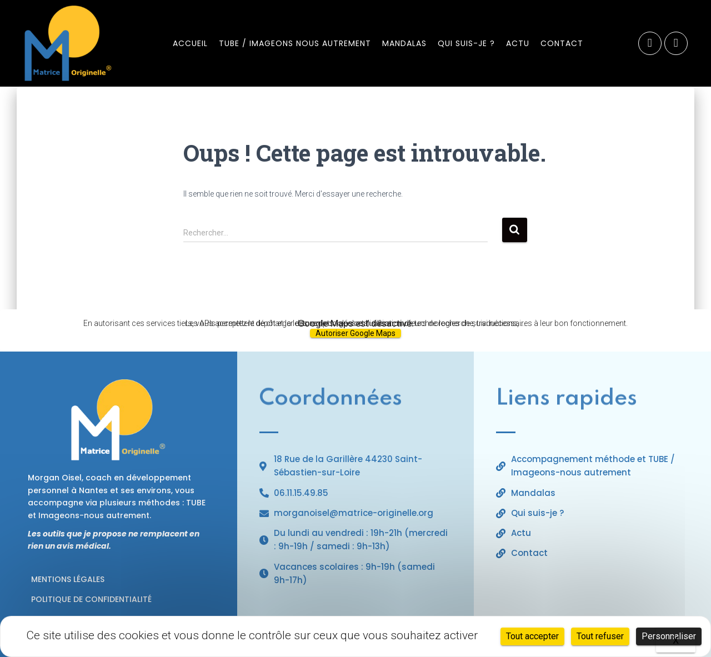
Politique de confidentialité (91, 599)
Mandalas (404, 43)
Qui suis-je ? (466, 43)
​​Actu (517, 43)
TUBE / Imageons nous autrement (295, 43)
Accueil (190, 43)
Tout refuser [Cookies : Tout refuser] (600, 636)
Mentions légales (67, 579)
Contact (561, 43)
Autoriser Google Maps (355, 333)
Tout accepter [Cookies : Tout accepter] (532, 636)
